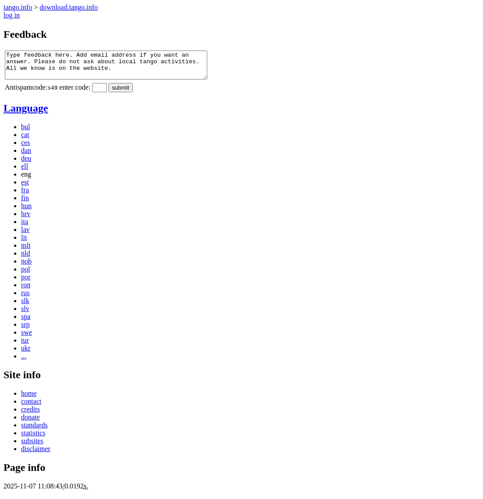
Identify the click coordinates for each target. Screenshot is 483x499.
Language (26, 113)
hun (26, 211)
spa (25, 321)
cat (25, 140)
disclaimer (35, 454)
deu (26, 163)
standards (34, 430)
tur (25, 345)
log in (12, 15)
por (25, 282)
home (29, 398)
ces (25, 148)
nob (26, 266)
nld (25, 258)
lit (24, 242)
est (25, 187)
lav (25, 235)
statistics (33, 438)
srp (25, 329)
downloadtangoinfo (68, 7)
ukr (25, 353)
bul (25, 132)
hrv (25, 219)
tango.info (18, 7)
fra (25, 195)
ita (24, 227)
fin (25, 203)
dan (26, 155)
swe (26, 337)
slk (25, 306)
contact (31, 406)
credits (30, 414)
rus (25, 298)
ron (25, 290)
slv (25, 314)
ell (24, 171)
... (23, 361)
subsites (32, 446)
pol (25, 274)
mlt (25, 250)
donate (30, 422)
